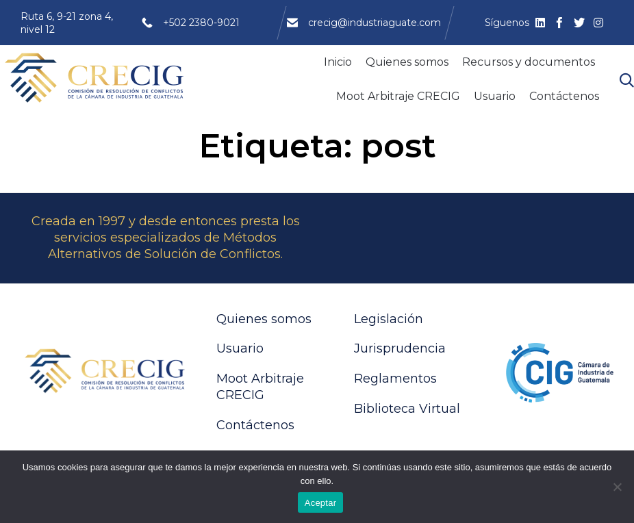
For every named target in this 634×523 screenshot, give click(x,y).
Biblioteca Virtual (407, 408)
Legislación (388, 319)
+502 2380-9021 (201, 22)
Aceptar (321, 503)
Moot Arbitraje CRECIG (398, 96)
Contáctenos (564, 96)
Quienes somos (407, 61)
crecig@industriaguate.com (374, 22)
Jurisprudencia (400, 348)
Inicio (338, 61)
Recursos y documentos (528, 61)
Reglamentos (395, 378)
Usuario (495, 96)
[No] (617, 487)
